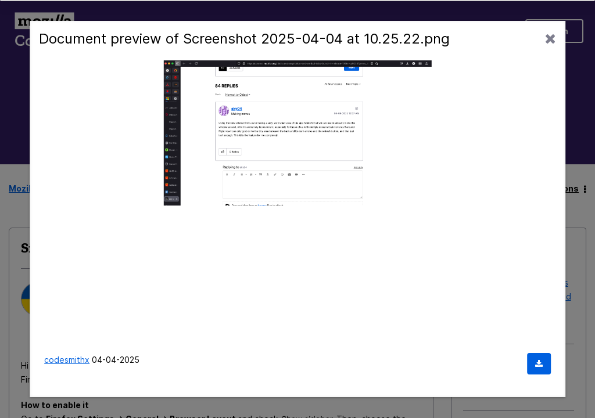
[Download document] (539, 363)
